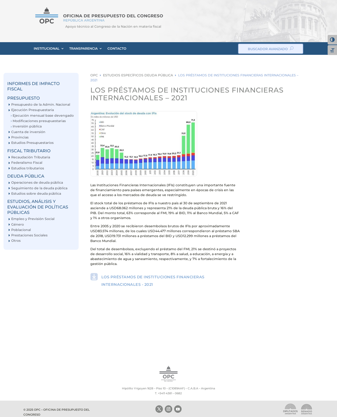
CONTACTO (116, 48)
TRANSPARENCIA (83, 48)
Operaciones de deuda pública (37, 182)
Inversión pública (27, 126)
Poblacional (21, 230)
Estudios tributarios (27, 168)
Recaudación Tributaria (30, 157)
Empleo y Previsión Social (33, 219)
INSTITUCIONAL (46, 48)
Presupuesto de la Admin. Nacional (40, 104)
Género (17, 224)
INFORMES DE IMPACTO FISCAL (33, 86)
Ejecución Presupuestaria (32, 110)
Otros (16, 240)
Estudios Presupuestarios (32, 143)
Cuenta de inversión (28, 132)
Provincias (20, 137)
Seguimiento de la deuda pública (39, 188)
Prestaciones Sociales (29, 235)
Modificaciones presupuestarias (39, 121)
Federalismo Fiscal (26, 162)
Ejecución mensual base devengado (43, 115)
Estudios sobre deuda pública (36, 193)
